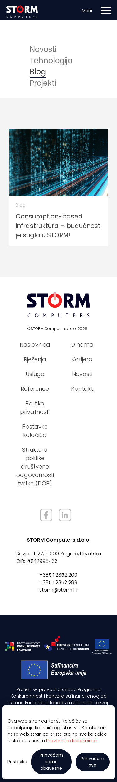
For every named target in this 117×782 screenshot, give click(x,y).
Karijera (82, 359)
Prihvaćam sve (92, 761)
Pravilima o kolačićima (71, 741)
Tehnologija (51, 60)
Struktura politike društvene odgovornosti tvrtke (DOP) (35, 466)
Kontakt (82, 389)
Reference (35, 389)
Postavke (17, 762)
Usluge (35, 374)
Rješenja (35, 359)
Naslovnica (35, 344)
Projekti (43, 83)
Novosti (43, 49)
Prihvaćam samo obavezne (51, 761)
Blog (38, 72)
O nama (82, 344)
